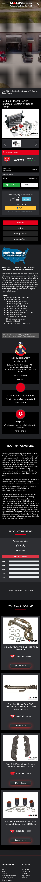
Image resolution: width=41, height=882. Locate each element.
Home (4, 869)
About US (25, 869)
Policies (24, 873)
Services (5, 873)
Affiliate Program (7, 878)
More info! (35, 169)
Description (20, 223)
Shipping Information (9, 876)
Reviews (20, 228)
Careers (25, 878)
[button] (36, 123)
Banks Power (33, 178)
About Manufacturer (20, 239)
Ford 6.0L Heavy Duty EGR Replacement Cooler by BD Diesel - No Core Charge (20, 706)
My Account (26, 876)
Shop (3, 871)
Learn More (27, 199)
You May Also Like (20, 234)
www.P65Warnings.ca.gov (26, 336)
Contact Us (26, 871)
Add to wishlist (30, 185)
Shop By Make (7, 880)
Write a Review (20, 556)
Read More (20, 403)
